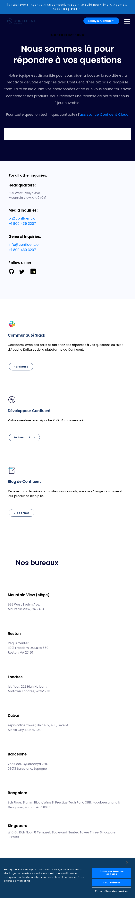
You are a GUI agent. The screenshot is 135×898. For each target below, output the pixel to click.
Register (70, 9)
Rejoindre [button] (21, 366)
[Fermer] (127, 862)
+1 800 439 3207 (22, 223)
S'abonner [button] (21, 513)
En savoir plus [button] (24, 437)
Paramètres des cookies (111, 891)
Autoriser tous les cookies (111, 873)
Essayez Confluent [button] (101, 21)
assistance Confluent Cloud (104, 114)
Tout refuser (111, 882)
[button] (67, 348)
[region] (67, 878)
